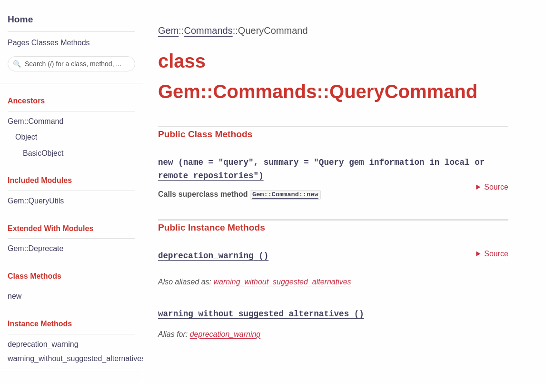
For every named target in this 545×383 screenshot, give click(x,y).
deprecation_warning (43, 344)
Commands (208, 30)
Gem (168, 30)
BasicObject (43, 153)
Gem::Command (35, 121)
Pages (18, 43)
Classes (45, 43)
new (14, 296)
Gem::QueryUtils (36, 201)
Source (496, 187)
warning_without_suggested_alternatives (76, 358)
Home (20, 19)
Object (26, 137)
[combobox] (71, 63)
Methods (74, 43)
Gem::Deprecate (35, 248)
